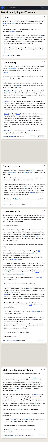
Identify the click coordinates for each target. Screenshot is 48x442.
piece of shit (27, 419)
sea (42, 35)
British (10, 430)
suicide (21, 274)
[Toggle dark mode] (43, 7)
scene (23, 44)
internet (14, 23)
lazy (21, 39)
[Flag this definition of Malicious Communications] (44, 369)
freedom (5, 73)
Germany (24, 172)
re (33, 320)
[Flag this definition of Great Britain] (44, 211)
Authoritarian (6, 205)
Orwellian (5, 136)
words (4, 23)
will (35, 403)
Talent (38, 236)
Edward (6, 91)
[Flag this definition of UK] (44, 17)
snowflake (32, 193)
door (30, 186)
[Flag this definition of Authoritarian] (44, 166)
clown (18, 259)
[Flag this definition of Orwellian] (44, 62)
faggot (25, 188)
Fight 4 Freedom (9, 56)
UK (3, 56)
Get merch (41, 137)
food (12, 292)
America (13, 419)
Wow (16, 199)
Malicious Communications (9, 435)
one (5, 395)
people (25, 236)
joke (39, 311)
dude (30, 131)
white (23, 297)
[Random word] (39, 8)
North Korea (12, 68)
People (18, 114)
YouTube (33, 311)
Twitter (35, 395)
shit (8, 103)
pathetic (12, 32)
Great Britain (31, 170)
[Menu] (45, 7)
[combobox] (22, 7)
